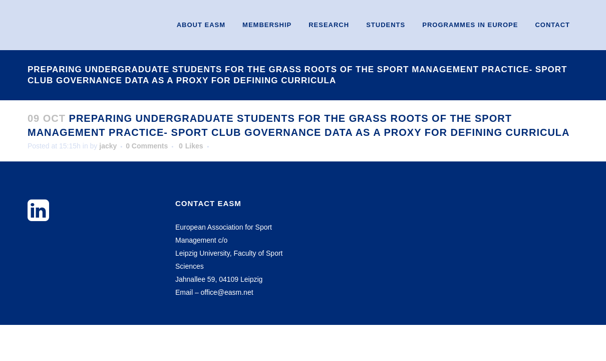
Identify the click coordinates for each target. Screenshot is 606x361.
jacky (108, 146)
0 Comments (147, 146)
